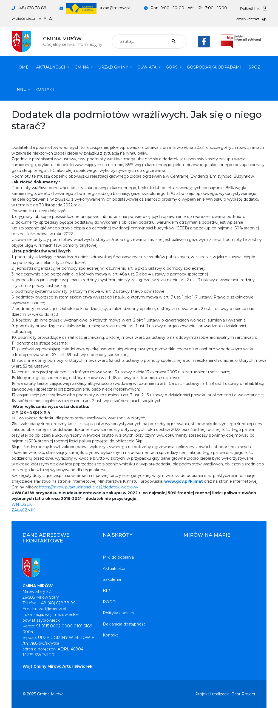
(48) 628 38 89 (32, 7)
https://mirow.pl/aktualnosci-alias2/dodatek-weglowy (88, 487)
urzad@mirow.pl (98, 7)
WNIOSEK (22, 504)
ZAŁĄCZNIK (23, 510)
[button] (51, 67)
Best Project (243, 694)
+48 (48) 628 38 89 (57, 603)
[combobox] (149, 42)
